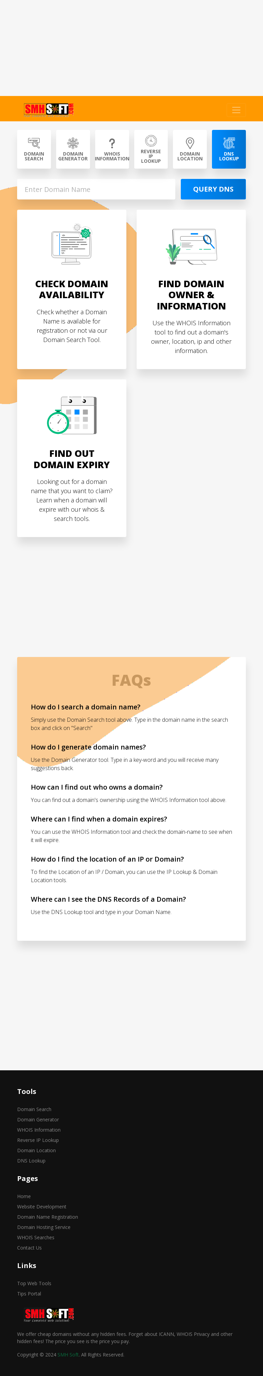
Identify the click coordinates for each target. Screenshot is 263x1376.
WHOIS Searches (35, 1237)
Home (24, 1196)
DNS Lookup (31, 1160)
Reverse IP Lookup (38, 1140)
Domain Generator (38, 1119)
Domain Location (36, 1150)
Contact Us (29, 1247)
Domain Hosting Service (44, 1227)
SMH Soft (68, 1354)
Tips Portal (29, 1293)
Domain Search (34, 1109)
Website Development (41, 1206)
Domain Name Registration (47, 1217)
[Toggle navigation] (236, 110)
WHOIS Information (39, 1130)
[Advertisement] (131, 48)
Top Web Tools (34, 1283)
